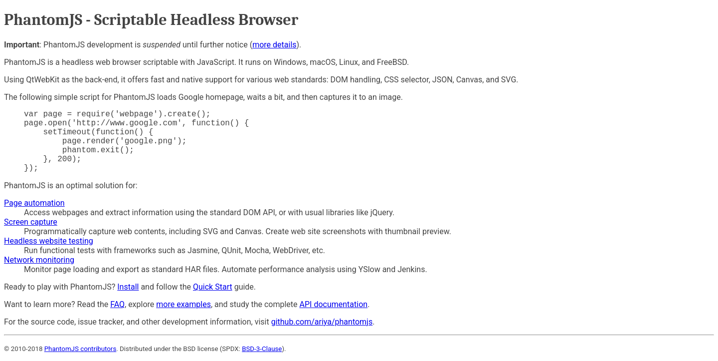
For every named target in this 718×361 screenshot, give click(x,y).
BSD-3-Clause (262, 349)
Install (128, 287)
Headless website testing (48, 241)
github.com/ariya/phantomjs (322, 322)
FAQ (117, 304)
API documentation (334, 304)
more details (274, 44)
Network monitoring (39, 260)
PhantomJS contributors (80, 349)
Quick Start (212, 287)
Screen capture (30, 222)
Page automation (34, 203)
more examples (183, 304)
